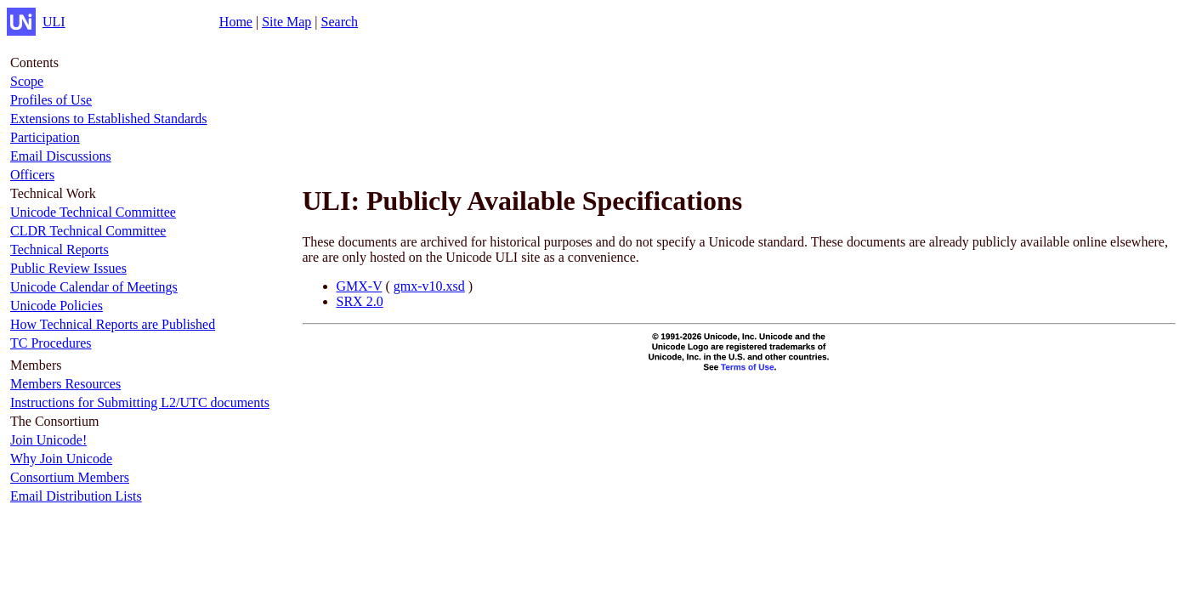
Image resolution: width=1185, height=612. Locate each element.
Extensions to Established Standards (108, 118)
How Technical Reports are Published (112, 324)
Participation (45, 137)
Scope (26, 81)
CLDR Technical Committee (88, 231)
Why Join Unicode (61, 458)
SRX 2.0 (360, 301)
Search (340, 21)
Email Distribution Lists (76, 496)
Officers (32, 174)
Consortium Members (69, 477)
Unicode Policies (56, 305)
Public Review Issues (68, 268)
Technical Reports (59, 249)
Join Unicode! (48, 440)
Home (235, 21)
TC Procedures (51, 343)
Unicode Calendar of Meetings (94, 287)
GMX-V (360, 286)
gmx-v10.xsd (429, 286)
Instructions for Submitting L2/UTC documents (139, 402)
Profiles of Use (51, 100)
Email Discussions (60, 156)
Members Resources (65, 384)
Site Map (286, 21)
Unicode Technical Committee (93, 212)
